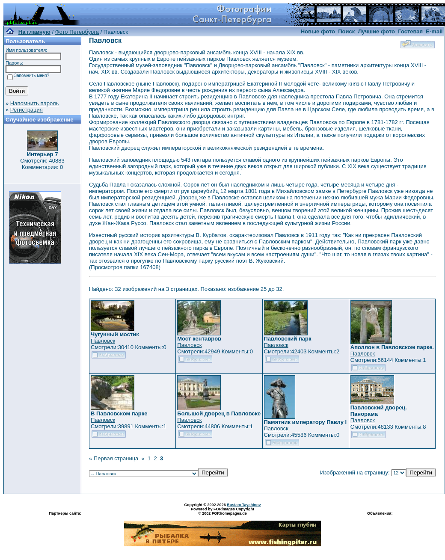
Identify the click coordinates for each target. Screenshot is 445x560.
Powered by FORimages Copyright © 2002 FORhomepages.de (222, 511)
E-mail (434, 31)
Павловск (103, 341)
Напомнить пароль (34, 103)
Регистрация (26, 110)
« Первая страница (113, 458)
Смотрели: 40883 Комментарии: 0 (42, 163)
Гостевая (410, 31)
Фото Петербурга (77, 32)
